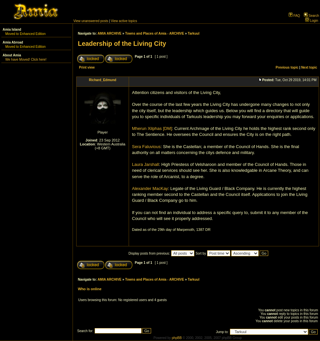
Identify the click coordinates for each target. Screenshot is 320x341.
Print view (87, 67)
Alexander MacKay (150, 188)
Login (311, 20)
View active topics (124, 21)
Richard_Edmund (102, 80)
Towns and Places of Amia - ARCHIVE (154, 33)
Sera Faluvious (146, 146)
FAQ (294, 15)
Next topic (309, 67)
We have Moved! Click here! (26, 59)
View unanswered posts (91, 21)
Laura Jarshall (145, 164)
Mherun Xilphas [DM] (152, 128)
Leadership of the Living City (122, 43)
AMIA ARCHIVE (110, 33)
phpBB (177, 338)
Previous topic (287, 67)
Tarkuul (193, 33)
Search (311, 15)
